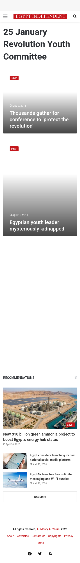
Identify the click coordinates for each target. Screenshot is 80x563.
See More (40, 497)
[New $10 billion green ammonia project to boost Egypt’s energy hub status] (40, 408)
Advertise (23, 536)
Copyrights (54, 536)
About (10, 536)
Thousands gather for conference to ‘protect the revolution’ (39, 119)
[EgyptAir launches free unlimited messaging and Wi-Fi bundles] (15, 480)
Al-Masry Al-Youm (48, 529)
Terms (40, 542)
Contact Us (38, 536)
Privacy (68, 536)
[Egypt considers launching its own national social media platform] (15, 461)
